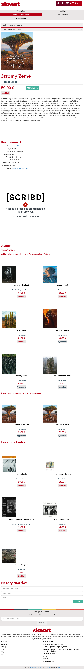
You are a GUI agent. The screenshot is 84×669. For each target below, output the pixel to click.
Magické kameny (62, 330)
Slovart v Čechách (49, 661)
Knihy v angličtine (63, 15)
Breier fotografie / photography (21, 519)
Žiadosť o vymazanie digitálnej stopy (55, 647)
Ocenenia (4, 644)
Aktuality (4, 642)
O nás (45, 656)
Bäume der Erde (62, 424)
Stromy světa (21, 376)
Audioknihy (63, 11)
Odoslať (78, 601)
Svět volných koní (21, 285)
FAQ (2, 652)
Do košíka (32, 88)
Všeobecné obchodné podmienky (54, 644)
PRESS (3, 654)
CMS (48, 667)
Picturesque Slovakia (62, 474)
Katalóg (3, 647)
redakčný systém (35, 667)
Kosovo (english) (21, 565)
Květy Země (21, 330)
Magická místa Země (62, 376)
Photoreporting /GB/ (62, 519)
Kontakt (45, 658)
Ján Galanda (22, 474)
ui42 (59, 667)
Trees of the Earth (21, 424)
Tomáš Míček (9, 81)
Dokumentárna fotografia (20, 168)
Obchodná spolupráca (50, 653)
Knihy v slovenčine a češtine (21, 15)
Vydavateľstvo (21, 11)
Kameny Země (62, 285)
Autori (3, 649)
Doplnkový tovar (21, 18)
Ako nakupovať (48, 642)
